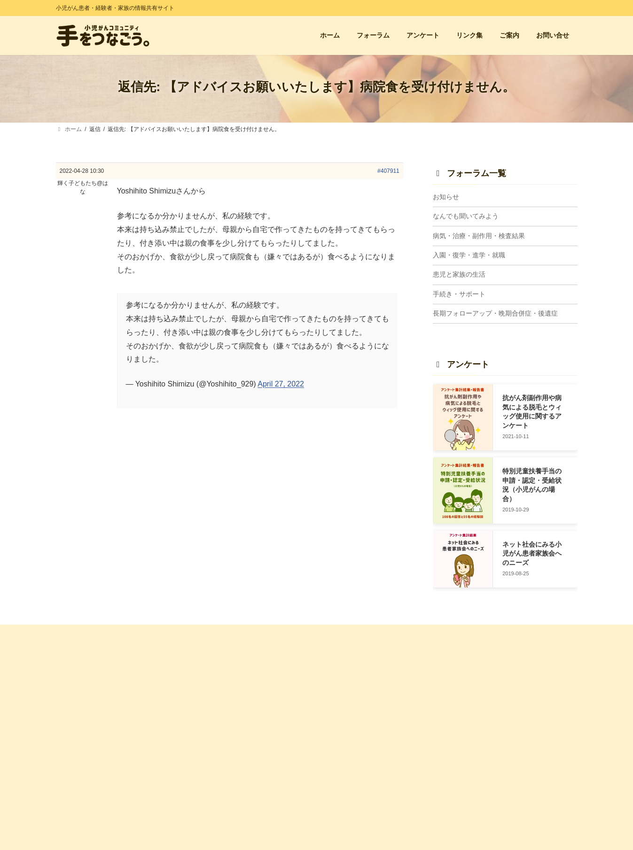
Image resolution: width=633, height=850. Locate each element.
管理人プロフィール (220, 776)
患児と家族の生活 (459, 274)
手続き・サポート (459, 294)
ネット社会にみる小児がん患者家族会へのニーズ (532, 553)
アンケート (209, 691)
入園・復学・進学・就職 (469, 255)
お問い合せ (209, 708)
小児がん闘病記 (483, 708)
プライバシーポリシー (223, 809)
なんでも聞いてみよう (466, 216)
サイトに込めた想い (220, 760)
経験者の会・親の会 (488, 675)
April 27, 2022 (281, 384)
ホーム (203, 675)
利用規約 (206, 792)
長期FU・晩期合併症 (355, 806)
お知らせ (446, 197)
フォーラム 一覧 (349, 675)
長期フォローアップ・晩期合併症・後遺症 (495, 313)
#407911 (388, 171)
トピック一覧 (346, 691)
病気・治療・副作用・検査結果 (479, 236)
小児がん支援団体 (485, 691)
